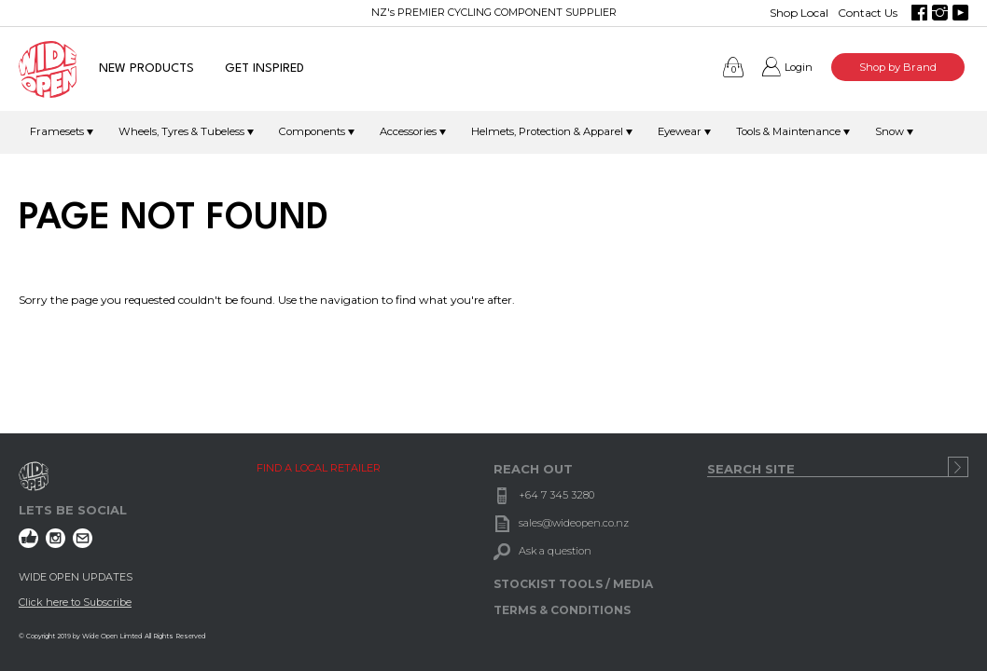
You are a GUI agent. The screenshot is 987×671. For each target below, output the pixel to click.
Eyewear (680, 131)
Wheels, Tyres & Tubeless (181, 131)
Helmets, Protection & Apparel (547, 131)
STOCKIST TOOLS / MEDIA (573, 584)
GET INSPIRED (264, 68)
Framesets (57, 131)
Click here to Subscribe (75, 602)
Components (312, 131)
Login (799, 67)
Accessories (408, 131)
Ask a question (555, 550)
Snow (889, 131)
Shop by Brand (898, 67)
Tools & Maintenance (788, 131)
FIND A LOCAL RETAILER (319, 467)
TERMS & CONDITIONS (562, 610)
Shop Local (799, 13)
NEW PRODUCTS (146, 68)
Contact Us (867, 13)
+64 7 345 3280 (556, 494)
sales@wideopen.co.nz (574, 522)
